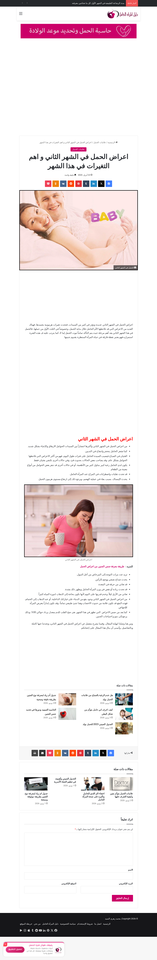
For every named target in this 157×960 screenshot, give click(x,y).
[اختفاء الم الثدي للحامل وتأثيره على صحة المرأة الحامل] (93, 784)
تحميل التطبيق (15, 950)
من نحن (37, 924)
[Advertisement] (78, 65)
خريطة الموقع (26, 924)
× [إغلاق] (5, 944)
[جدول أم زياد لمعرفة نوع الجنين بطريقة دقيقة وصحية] (67, 699)
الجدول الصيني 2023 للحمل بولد (98, 724)
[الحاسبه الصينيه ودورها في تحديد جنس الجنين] (67, 714)
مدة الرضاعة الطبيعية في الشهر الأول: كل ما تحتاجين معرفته (98, 3)
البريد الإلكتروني (126, 883)
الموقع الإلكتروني (68, 883)
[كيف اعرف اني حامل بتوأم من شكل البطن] (124, 714)
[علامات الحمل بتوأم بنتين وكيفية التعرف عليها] (121, 784)
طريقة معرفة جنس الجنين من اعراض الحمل (102, 566)
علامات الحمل (100, 142)
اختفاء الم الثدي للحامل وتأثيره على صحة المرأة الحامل (93, 796)
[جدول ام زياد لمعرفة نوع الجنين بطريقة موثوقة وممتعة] (36, 784)
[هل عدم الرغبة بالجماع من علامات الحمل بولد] (124, 699)
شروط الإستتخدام (85, 924)
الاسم (130, 870)
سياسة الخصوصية (68, 924)
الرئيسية (113, 142)
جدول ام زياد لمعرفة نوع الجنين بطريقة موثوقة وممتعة (36, 796)
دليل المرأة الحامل (50, 924)
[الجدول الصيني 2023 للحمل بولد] (124, 728)
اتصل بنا (97, 924)
